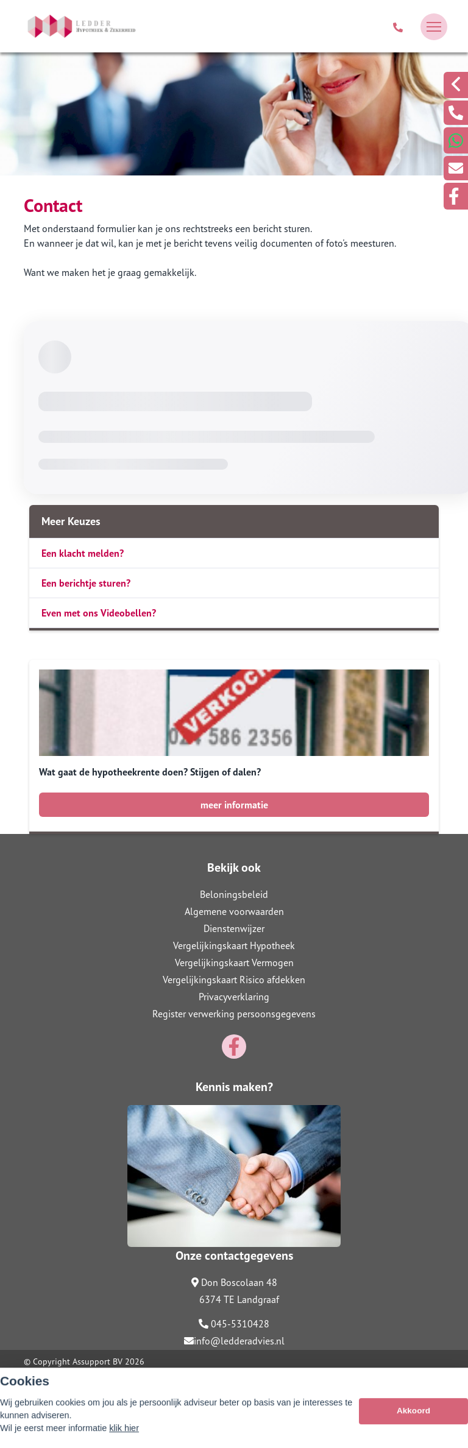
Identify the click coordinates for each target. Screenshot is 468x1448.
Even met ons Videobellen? (98, 613)
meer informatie (234, 805)
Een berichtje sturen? (85, 583)
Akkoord (413, 1429)
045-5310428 (234, 1323)
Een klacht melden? (82, 553)
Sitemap (39, 1378)
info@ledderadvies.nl (234, 1340)
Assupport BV (97, 1361)
